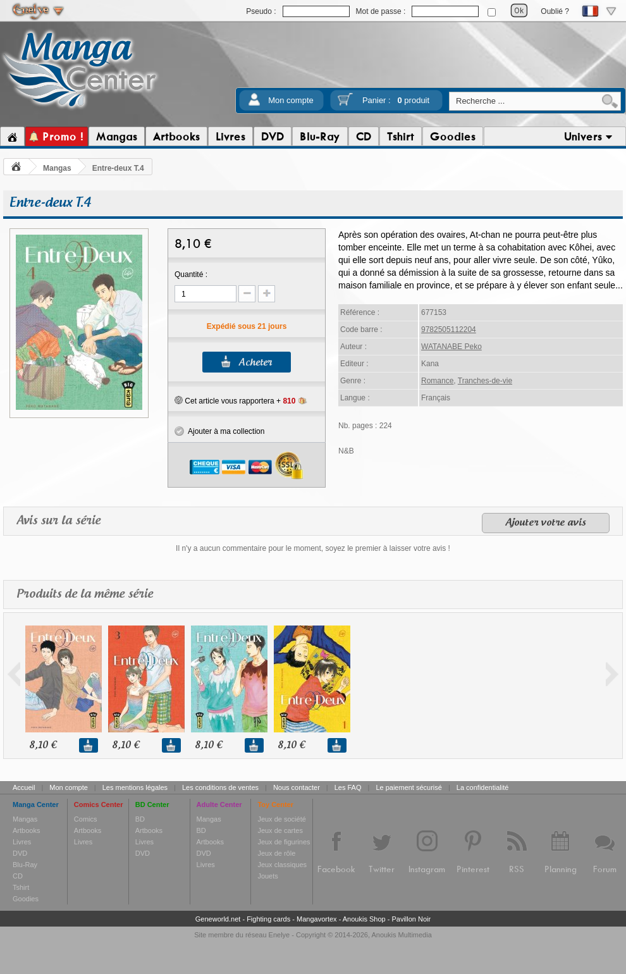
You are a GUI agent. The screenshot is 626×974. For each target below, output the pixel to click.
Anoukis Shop (364, 919)
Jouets (267, 876)
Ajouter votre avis (545, 523)
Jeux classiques (282, 864)
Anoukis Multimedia (401, 935)
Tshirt (21, 887)
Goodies (26, 899)
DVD (20, 853)
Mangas (57, 168)
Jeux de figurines (283, 842)
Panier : (395, 100)
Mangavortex (317, 919)
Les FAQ (348, 787)
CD (18, 876)
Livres (22, 842)
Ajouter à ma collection (219, 431)
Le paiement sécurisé (409, 787)
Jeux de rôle (276, 853)
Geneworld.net (218, 919)
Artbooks (26, 830)
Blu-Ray (25, 864)
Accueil (24, 787)
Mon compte (291, 100)
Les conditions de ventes (220, 787)
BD (140, 819)
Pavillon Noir (411, 919)
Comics (85, 819)
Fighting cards (268, 919)
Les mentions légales (135, 787)
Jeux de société (281, 819)
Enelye (279, 935)
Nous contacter (296, 787)
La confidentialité (483, 787)
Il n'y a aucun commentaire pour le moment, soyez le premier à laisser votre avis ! (313, 548)
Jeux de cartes (280, 830)
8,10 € (42, 745)
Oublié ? (555, 11)
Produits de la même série (84, 594)
